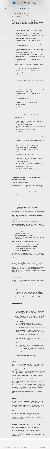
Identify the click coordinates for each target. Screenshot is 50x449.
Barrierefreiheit (23, 447)
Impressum (7, 447)
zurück (25, 445)
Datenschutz (14, 447)
